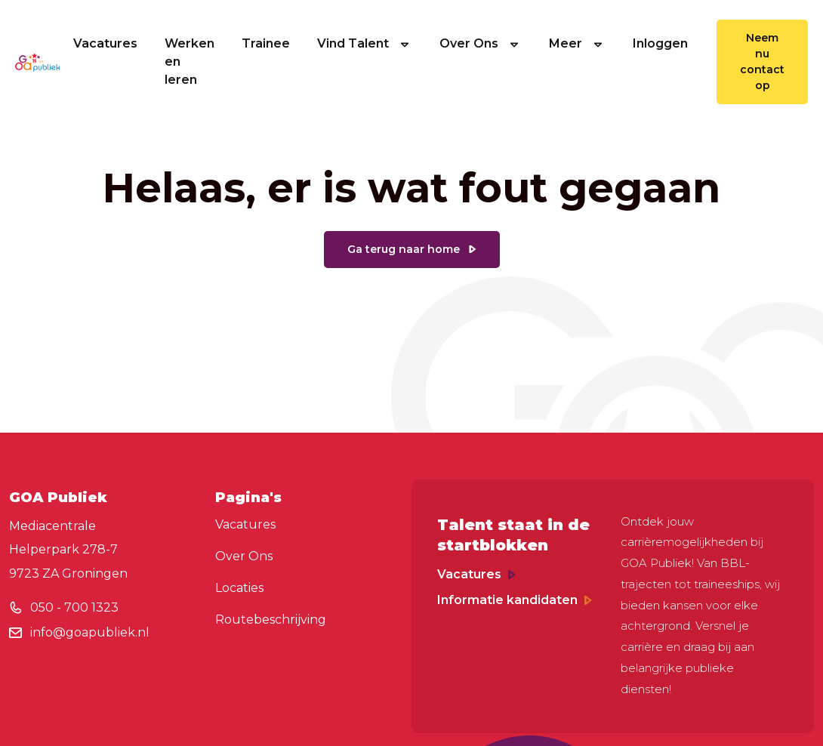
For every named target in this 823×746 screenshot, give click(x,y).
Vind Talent (364, 43)
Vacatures (105, 43)
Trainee (266, 43)
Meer (577, 43)
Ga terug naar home (403, 249)
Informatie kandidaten (514, 600)
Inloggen (660, 43)
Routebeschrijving (270, 619)
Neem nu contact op (762, 61)
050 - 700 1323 (74, 607)
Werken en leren (189, 61)
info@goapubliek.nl (89, 632)
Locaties (239, 588)
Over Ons (480, 43)
